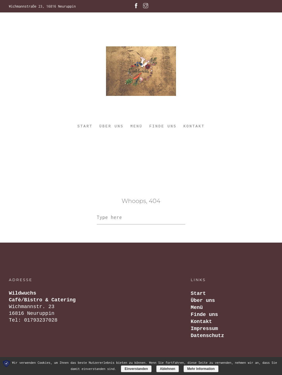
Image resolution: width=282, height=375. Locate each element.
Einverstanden (136, 369)
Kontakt (194, 126)
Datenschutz (207, 335)
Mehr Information (201, 369)
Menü (136, 126)
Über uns (111, 126)
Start (85, 126)
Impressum (204, 328)
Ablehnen (167, 369)
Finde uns (163, 126)
